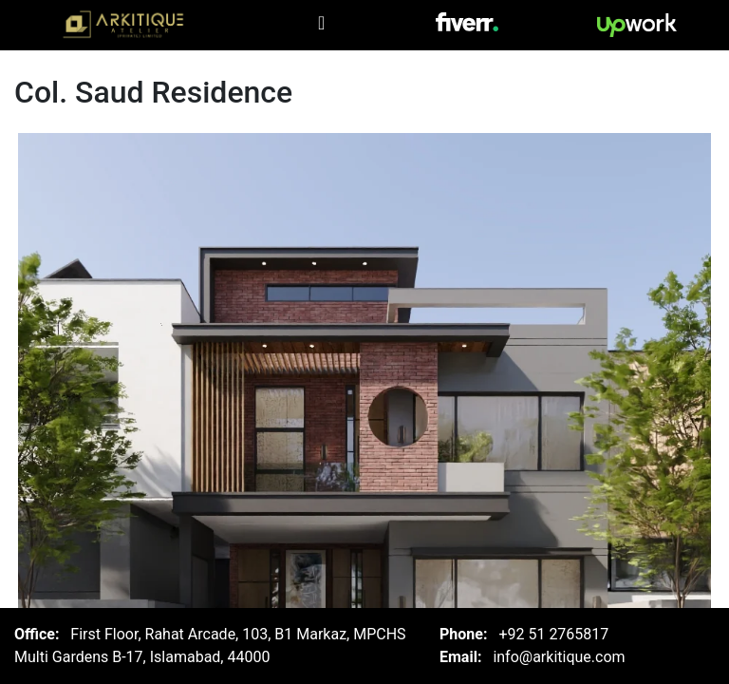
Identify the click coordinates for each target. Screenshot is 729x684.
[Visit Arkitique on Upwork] (637, 25)
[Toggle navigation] (321, 23)
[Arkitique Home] (125, 25)
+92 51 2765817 (553, 634)
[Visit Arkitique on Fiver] (467, 21)
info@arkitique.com (559, 657)
